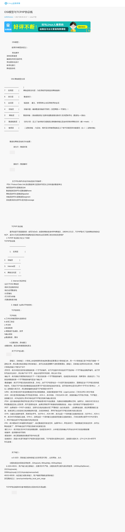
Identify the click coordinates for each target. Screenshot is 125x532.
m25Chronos (8, 17)
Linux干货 (33, 17)
